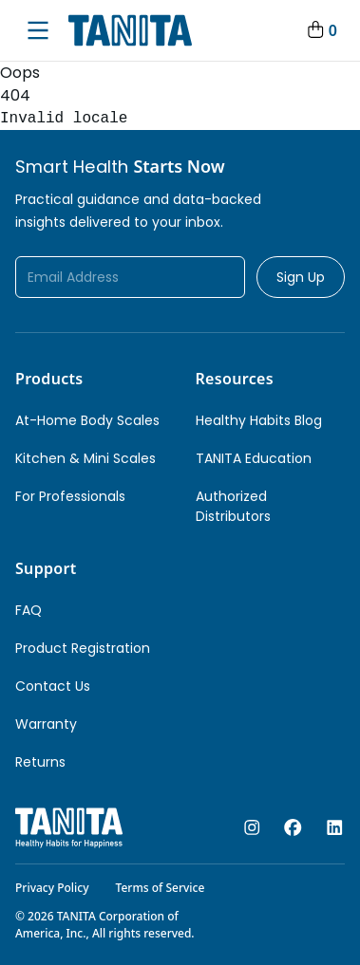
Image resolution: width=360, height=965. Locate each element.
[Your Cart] (321, 30)
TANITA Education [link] (254, 458)
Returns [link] (40, 761)
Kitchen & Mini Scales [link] (85, 458)
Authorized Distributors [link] (233, 506)
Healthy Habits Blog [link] (259, 420)
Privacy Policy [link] (52, 888)
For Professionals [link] (70, 496)
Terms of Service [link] (160, 888)
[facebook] (293, 828)
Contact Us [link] (52, 686)
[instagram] (252, 828)
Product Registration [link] (82, 648)
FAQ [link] (28, 610)
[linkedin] (335, 828)
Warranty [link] (46, 723)
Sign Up (300, 277)
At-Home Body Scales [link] (87, 420)
